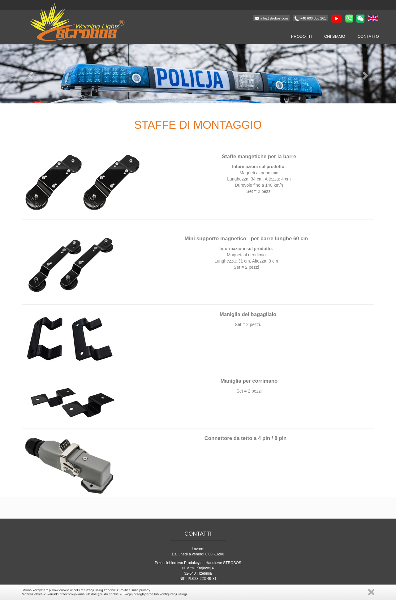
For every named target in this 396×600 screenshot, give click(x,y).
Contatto (368, 36)
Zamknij (371, 592)
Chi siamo (334, 36)
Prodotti (301, 36)
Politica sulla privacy (134, 590)
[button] (29, 73)
